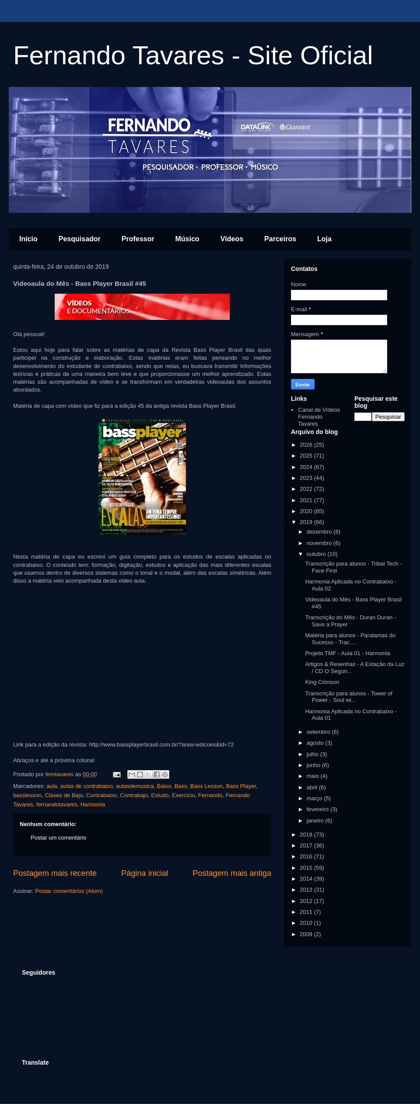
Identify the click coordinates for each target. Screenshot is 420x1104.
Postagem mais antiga (231, 873)
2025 (307, 455)
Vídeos (231, 239)
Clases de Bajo (64, 795)
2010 (307, 923)
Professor (138, 239)
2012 (307, 901)
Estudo (159, 795)
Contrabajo (134, 795)
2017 (307, 845)
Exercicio (183, 795)
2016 (307, 856)
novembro (320, 543)
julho (313, 754)
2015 (307, 867)
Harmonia (92, 804)
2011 (307, 912)
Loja (324, 239)
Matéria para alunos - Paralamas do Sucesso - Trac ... (350, 639)
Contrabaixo (101, 795)
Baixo (164, 786)
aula (51, 786)
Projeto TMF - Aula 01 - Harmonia (347, 653)
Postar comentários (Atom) (69, 891)
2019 (307, 522)
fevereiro (318, 809)
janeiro (316, 820)
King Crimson (322, 682)
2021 (307, 500)
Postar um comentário (58, 837)
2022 (307, 489)
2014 (307, 878)
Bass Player (241, 786)
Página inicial (144, 873)
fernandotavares (56, 804)
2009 (307, 934)
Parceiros (280, 239)
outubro (317, 554)
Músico (187, 239)
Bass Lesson (206, 786)
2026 (307, 444)
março (315, 798)
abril (313, 787)
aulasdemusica (135, 786)
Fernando (210, 795)
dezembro (320, 531)
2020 (307, 511)
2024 (307, 467)
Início (28, 239)
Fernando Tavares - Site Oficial (193, 55)
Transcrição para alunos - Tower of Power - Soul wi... (348, 697)
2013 (307, 889)
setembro (319, 732)
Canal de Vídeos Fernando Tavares (319, 416)
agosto (316, 742)
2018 (307, 834)
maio (314, 776)
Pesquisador (80, 239)
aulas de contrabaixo (86, 786)
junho (314, 765)
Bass (181, 786)
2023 (307, 478)
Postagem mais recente (55, 873)
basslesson (27, 795)
